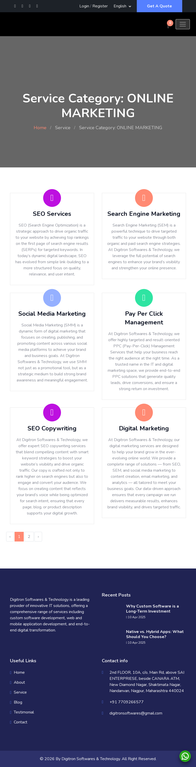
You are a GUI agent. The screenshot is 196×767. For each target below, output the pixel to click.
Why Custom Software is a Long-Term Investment (152, 608)
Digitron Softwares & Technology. (91, 759)
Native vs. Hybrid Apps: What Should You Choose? (155, 634)
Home (40, 128)
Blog (18, 702)
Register (100, 6)
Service (62, 128)
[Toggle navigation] (183, 24)
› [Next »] (38, 536)
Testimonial (24, 712)
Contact (20, 722)
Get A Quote (159, 6)
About (19, 682)
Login (84, 6)
